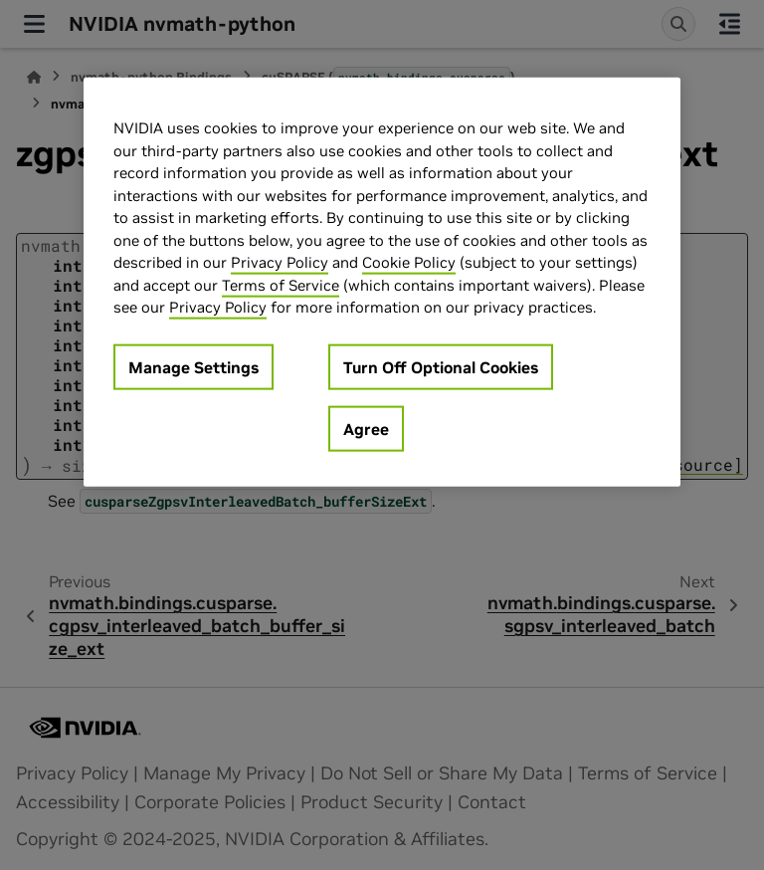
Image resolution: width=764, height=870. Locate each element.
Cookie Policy (409, 262)
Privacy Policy (279, 262)
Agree (366, 428)
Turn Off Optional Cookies (440, 366)
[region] (382, 282)
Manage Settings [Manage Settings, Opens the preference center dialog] (193, 366)
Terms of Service (280, 284)
